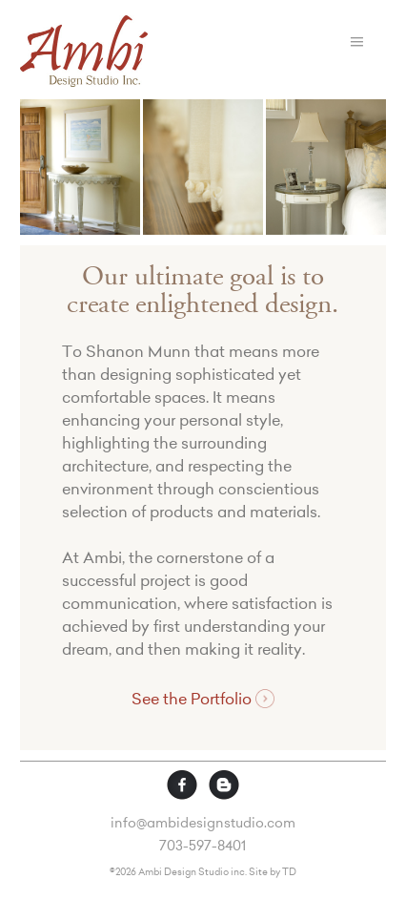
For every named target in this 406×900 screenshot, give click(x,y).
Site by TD (272, 873)
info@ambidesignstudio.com (203, 824)
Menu (357, 41)
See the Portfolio (203, 699)
